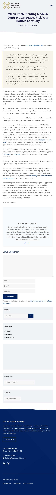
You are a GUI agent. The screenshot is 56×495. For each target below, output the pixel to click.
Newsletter (8, 334)
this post (42, 140)
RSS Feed (7, 331)
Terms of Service (28, 483)
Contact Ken (9, 439)
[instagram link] (4, 463)
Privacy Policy (7, 483)
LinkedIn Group (9, 337)
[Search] (30, 316)
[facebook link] (8, 463)
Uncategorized (10, 202)
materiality (33, 176)
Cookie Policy (17, 483)
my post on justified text (34, 45)
